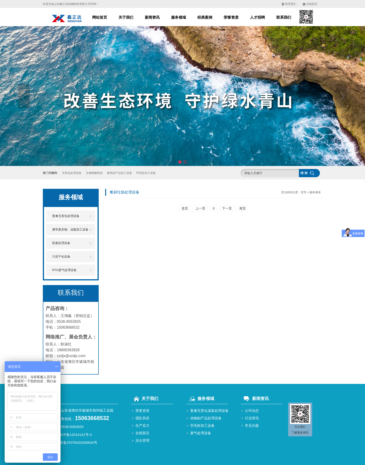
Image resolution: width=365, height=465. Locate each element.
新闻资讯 (152, 17)
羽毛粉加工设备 (146, 173)
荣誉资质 (231, 17)
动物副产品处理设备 (206, 418)
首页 (303, 192)
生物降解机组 (94, 173)
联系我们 (290, 4)
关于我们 (125, 17)
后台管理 (142, 440)
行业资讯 (252, 418)
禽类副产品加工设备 (119, 173)
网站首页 (99, 17)
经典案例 (204, 17)
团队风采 (142, 418)
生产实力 (142, 425)
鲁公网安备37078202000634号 (73, 442)
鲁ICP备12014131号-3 (74, 435)
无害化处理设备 (71, 173)
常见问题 (252, 425)
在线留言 (312, 4)
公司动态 (252, 411)
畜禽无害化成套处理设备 (209, 411)
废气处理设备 (200, 433)
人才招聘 (257, 17)
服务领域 (178, 17)
